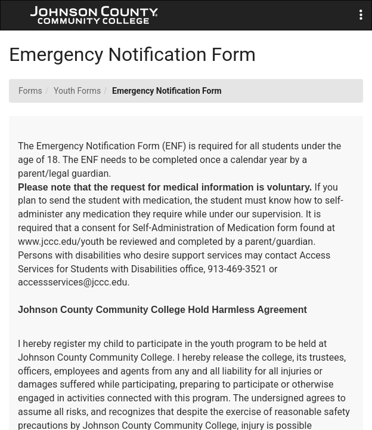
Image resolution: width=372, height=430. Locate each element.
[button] (360, 15)
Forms (30, 91)
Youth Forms (77, 91)
